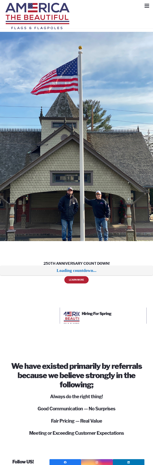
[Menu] (147, 5)
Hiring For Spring (96, 313)
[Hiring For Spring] (72, 313)
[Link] (38, 6)
